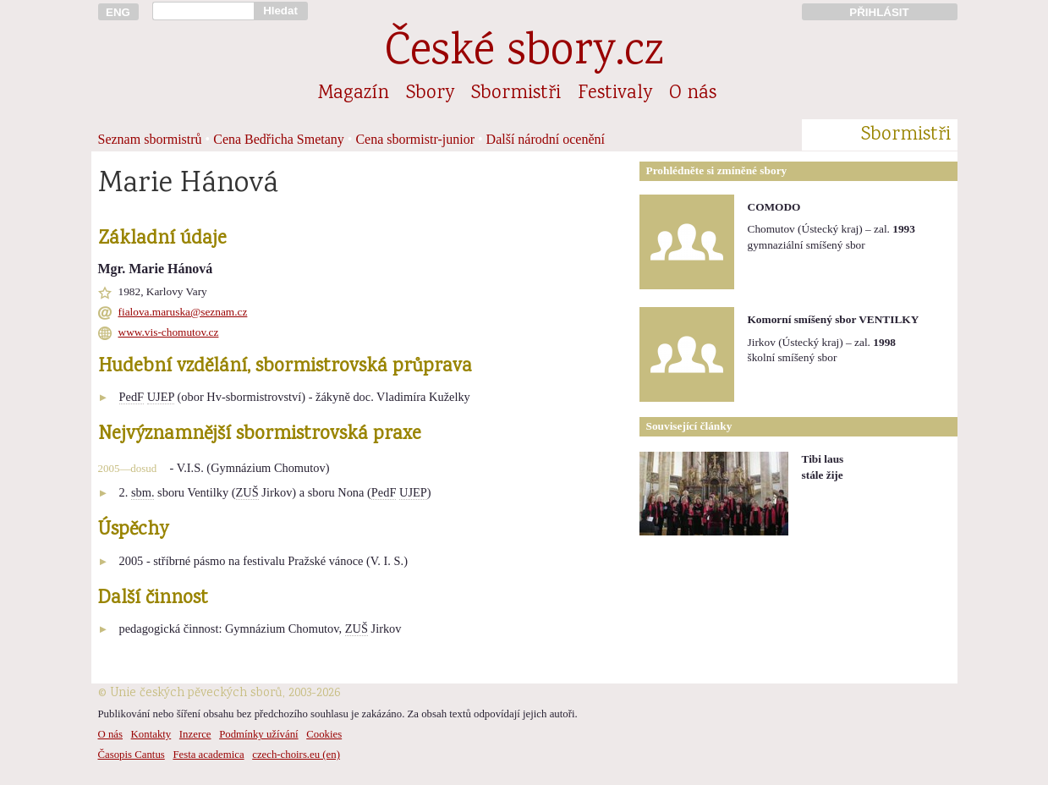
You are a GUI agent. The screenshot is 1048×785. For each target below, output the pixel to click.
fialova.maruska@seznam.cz (183, 311)
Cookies (324, 734)
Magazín (353, 93)
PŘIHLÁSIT (878, 12)
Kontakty (151, 734)
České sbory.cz (524, 53)
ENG (118, 12)
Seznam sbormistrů (150, 139)
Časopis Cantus (131, 754)
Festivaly (615, 93)
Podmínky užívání (258, 734)
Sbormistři (516, 93)
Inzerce (195, 734)
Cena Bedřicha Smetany (278, 139)
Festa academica (208, 754)
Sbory (430, 93)
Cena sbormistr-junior (415, 139)
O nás (692, 93)
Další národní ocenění (545, 139)
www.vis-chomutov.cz (168, 332)
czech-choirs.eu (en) (296, 754)
